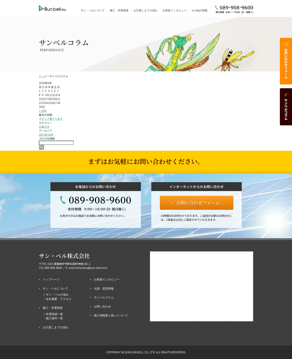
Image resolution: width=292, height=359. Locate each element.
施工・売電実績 (119, 10)
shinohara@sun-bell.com (91, 268)
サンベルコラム (104, 297)
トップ (43, 76)
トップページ (51, 279)
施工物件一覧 (54, 318)
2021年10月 (46, 135)
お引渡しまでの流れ (145, 10)
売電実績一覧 (54, 314)
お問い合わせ (102, 306)
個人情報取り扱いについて (111, 315)
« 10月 (42, 111)
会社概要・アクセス (58, 298)
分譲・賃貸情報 (104, 288)
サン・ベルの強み (57, 294)
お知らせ (44, 127)
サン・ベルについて (93, 10)
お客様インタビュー (174, 10)
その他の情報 (199, 10)
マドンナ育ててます (51, 119)
